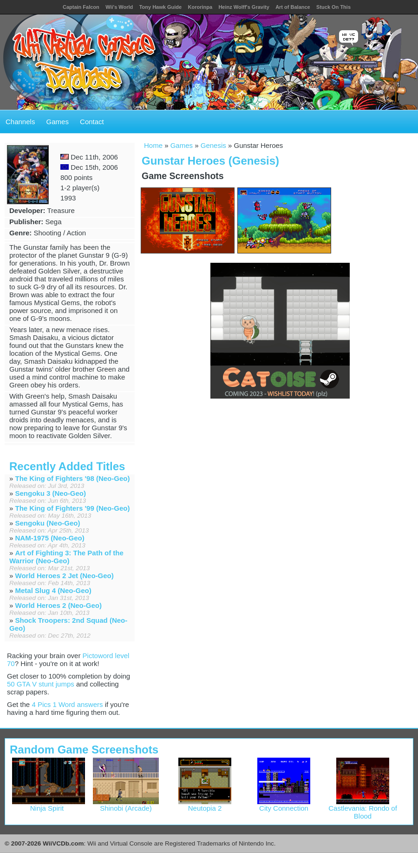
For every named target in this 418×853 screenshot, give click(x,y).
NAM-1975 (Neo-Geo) (50, 538)
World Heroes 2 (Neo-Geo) (58, 605)
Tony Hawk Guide (160, 7)
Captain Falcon (81, 7)
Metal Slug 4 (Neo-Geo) (53, 590)
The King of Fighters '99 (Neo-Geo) (72, 508)
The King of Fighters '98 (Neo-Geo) (72, 478)
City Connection (283, 805)
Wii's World (119, 7)
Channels (20, 122)
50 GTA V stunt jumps (40, 684)
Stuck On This (333, 7)
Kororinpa (200, 7)
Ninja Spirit (48, 805)
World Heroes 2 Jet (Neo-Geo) (64, 576)
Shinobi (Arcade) (126, 805)
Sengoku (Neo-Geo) (47, 523)
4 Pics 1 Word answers (67, 704)
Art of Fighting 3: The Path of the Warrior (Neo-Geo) (66, 557)
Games (57, 122)
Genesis (213, 145)
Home (153, 145)
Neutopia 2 (204, 805)
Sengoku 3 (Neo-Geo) (50, 493)
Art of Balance (292, 7)
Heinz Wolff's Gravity (243, 7)
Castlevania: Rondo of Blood (362, 809)
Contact (92, 122)
